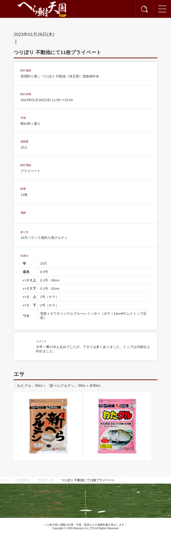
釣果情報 (23, 480)
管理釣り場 (45, 480)
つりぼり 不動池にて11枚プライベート (88, 480)
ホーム (4, 480)
